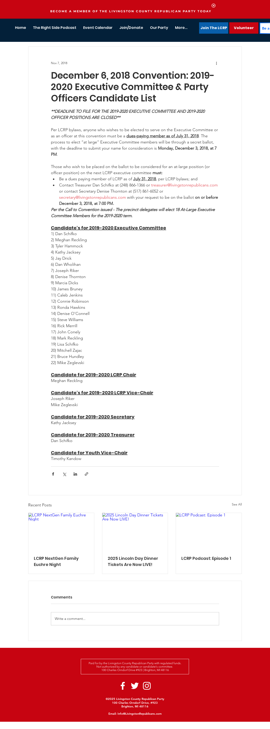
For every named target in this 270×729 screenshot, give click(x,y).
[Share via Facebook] (53, 474)
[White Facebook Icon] (123, 686)
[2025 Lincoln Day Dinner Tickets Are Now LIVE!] (135, 531)
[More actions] (216, 63)
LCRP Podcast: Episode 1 (206, 558)
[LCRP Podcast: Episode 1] (209, 531)
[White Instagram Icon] (147, 686)
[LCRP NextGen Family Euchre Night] (61, 531)
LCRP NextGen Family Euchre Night (56, 561)
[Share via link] (86, 474)
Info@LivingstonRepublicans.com (140, 713)
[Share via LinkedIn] (75, 474)
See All (237, 504)
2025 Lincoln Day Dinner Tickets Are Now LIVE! (133, 561)
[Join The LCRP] (213, 28)
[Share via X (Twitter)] (64, 474)
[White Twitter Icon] (135, 686)
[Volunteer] (243, 28)
